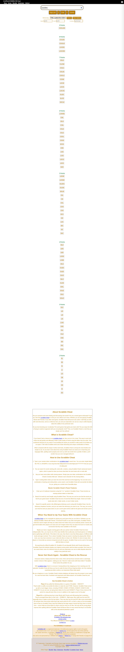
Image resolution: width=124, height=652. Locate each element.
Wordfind (66, 650)
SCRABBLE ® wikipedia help (62, 617)
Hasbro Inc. (62, 631)
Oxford (27, 3)
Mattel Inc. (59, 632)
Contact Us (62, 622)
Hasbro (60, 636)
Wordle (15, 3)
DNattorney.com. (83, 643)
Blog (5, 3)
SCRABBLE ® (41, 629)
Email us (62, 614)
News (81, 650)
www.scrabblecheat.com (73, 645)
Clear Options (77, 18)
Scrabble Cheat (74, 650)
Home (9, 3)
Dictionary (21, 3)
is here (72, 621)
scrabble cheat (45, 417)
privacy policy (62, 619)
